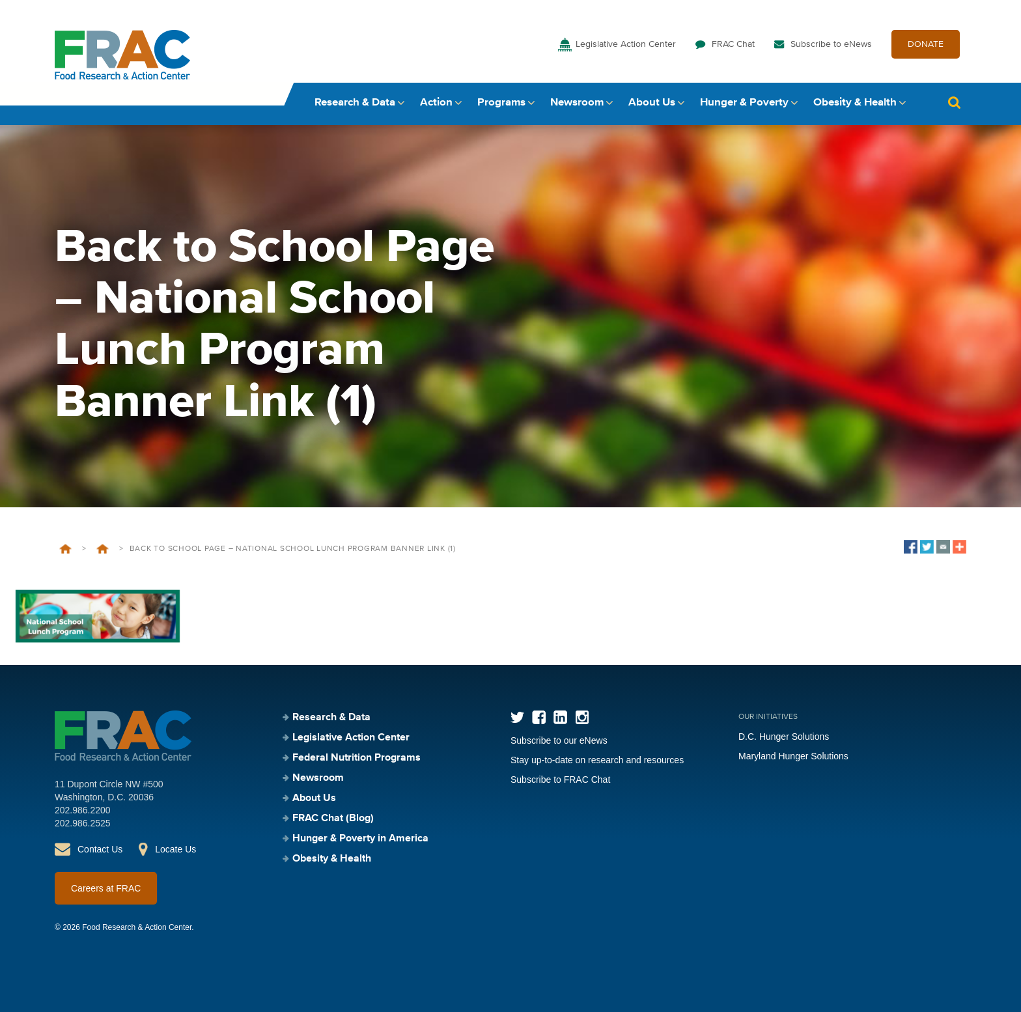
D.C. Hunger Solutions (783, 736)
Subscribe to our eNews (559, 740)
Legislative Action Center (626, 44)
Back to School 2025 (102, 549)
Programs (501, 102)
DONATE (926, 44)
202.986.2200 (83, 810)
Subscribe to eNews (831, 44)
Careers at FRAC (106, 888)
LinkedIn (560, 717)
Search (954, 102)
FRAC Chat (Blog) (333, 818)
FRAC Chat (733, 44)
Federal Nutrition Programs (356, 758)
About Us (651, 102)
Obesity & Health (855, 102)
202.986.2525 (83, 823)
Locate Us (175, 849)
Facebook (539, 717)
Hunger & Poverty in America (360, 839)
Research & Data (355, 102)
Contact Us (99, 849)
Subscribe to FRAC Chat (560, 779)
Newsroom (577, 102)
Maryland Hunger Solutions (793, 756)
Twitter (517, 717)
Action (436, 102)
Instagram (582, 717)
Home (65, 549)
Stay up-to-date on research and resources (597, 760)
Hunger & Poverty (744, 102)
